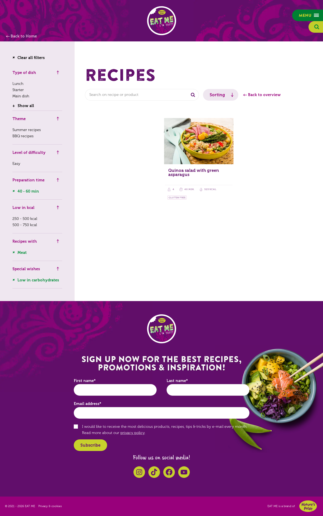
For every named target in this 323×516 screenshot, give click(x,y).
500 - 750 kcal (24, 225)
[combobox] (142, 95)
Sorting (217, 94)
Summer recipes (26, 130)
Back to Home (24, 36)
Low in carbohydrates (38, 280)
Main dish (20, 96)
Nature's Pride (308, 506)
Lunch (17, 84)
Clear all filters (31, 57)
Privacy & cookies (50, 506)
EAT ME (161, 20)
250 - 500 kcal (24, 219)
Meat (22, 252)
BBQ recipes (23, 136)
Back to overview (264, 95)
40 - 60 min (28, 191)
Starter (18, 90)
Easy (16, 164)
